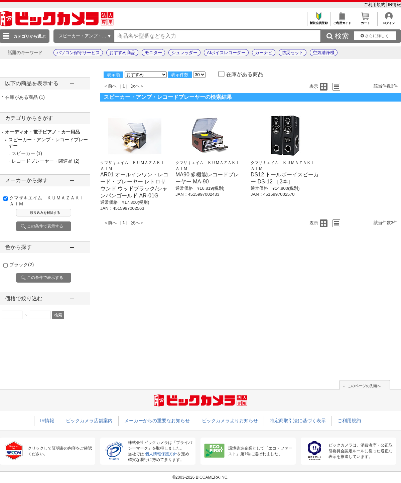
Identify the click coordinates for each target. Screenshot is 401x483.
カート (365, 21)
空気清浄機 (324, 52)
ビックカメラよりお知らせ (230, 420)
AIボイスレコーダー (226, 52)
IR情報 (394, 4)
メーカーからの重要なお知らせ (157, 420)
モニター (153, 52)
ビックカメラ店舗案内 (89, 420)
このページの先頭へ (364, 386)
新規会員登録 (318, 21)
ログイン (389, 21)
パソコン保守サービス (78, 52)
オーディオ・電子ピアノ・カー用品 (42, 132)
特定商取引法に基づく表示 (298, 420)
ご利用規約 (375, 4)
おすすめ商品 (122, 52)
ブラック (21, 264)
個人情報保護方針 (161, 454)
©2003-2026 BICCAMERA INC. (200, 477)
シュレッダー (184, 52)
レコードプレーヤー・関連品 (42, 161)
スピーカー (23, 153)
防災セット (292, 52)
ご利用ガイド (342, 21)
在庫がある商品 (25, 97)
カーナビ (263, 52)
